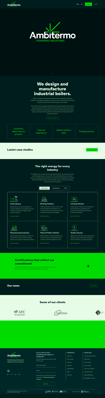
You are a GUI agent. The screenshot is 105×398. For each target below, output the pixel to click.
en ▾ (96, 4)
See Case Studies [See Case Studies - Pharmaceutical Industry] (14, 244)
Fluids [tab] (65, 189)
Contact (88, 4)
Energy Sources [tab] (56, 189)
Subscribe (45, 384)
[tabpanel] (52, 221)
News (68, 371)
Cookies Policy (87, 365)
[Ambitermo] (13, 6)
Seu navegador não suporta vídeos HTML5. (52, 42)
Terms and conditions (89, 368)
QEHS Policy (87, 359)
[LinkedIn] (8, 371)
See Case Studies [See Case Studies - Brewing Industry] (44, 217)
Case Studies (70, 359)
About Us (69, 356)
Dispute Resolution (88, 375)
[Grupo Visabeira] (84, 391)
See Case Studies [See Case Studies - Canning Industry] (75, 217)
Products (69, 362)
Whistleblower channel (89, 378)
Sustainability (70, 368)
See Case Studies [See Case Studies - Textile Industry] (75, 244)
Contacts (69, 375)
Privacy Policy (87, 362)
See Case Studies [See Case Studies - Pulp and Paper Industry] (44, 244)
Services (69, 365)
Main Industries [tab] (44, 189)
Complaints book (88, 371)
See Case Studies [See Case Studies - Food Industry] (14, 217)
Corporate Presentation (90, 356)
